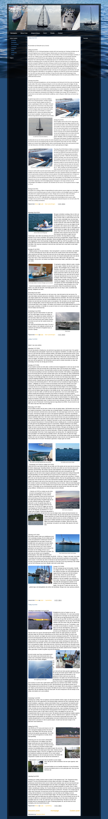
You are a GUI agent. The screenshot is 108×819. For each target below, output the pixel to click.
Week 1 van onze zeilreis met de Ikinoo (42, 607)
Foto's (45, 33)
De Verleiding (14, 44)
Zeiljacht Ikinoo (35, 33)
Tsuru (12, 54)
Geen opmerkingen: (50, 204)
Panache (13, 48)
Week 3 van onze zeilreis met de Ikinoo (42, 208)
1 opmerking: (48, 600)
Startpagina (13, 33)
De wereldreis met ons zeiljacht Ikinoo (42, 10)
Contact (60, 33)
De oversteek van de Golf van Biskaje (41, 41)
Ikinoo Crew (24, 33)
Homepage (55, 811)
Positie (52, 33)
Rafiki (12, 50)
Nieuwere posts (34, 811)
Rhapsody (14, 52)
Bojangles (13, 42)
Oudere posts (75, 811)
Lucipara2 (13, 46)
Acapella (13, 40)
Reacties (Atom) (40, 814)
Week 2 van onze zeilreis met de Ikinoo (42, 342)
